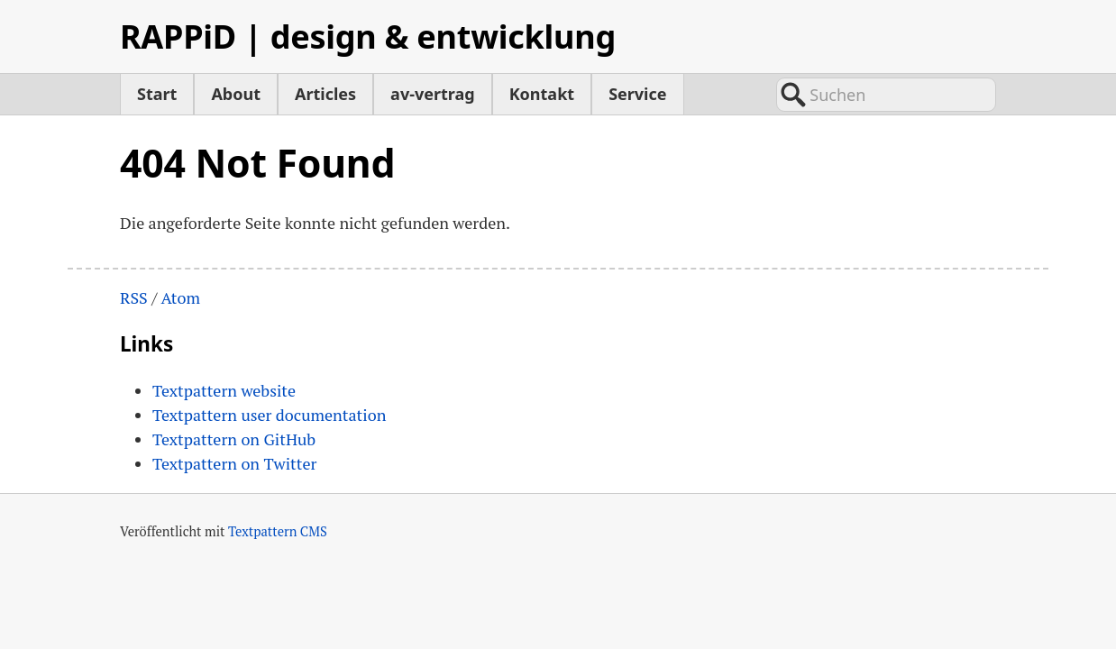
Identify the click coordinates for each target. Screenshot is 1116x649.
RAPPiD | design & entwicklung (368, 36)
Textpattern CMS (277, 531)
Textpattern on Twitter (234, 463)
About (236, 94)
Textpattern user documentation (269, 414)
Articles (325, 94)
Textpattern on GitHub (234, 439)
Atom (180, 297)
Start (157, 94)
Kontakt (541, 94)
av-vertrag (432, 94)
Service (637, 94)
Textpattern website (224, 390)
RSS (134, 297)
